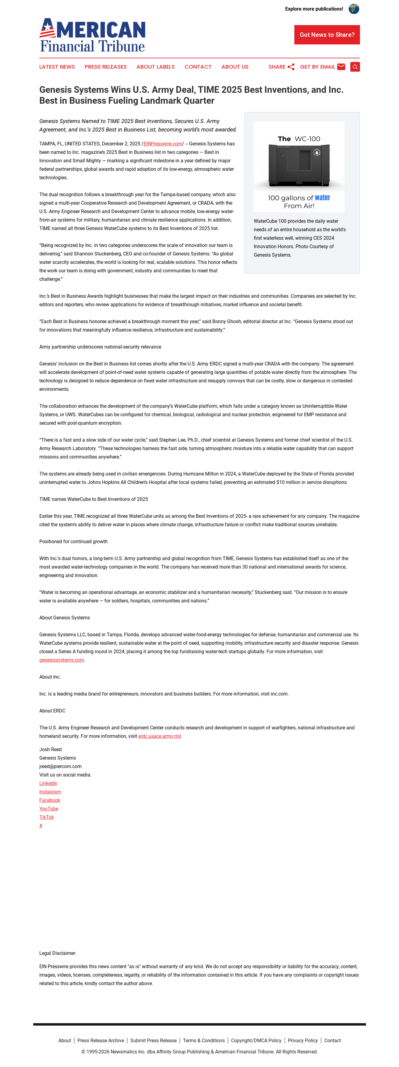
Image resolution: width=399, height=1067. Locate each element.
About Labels (155, 66)
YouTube (48, 809)
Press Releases (106, 66)
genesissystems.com (61, 660)
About (64, 1040)
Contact (198, 66)
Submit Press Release (153, 1040)
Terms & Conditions (204, 1040)
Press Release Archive (100, 1040)
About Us (235, 66)
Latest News (57, 66)
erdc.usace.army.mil (159, 736)
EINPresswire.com (163, 144)
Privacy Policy (303, 1040)
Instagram (50, 792)
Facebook (49, 800)
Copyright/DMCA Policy (256, 1040)
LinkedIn (48, 783)
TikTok (46, 817)
